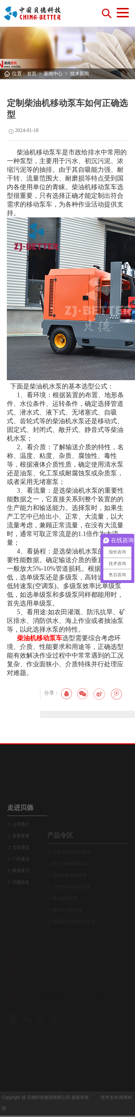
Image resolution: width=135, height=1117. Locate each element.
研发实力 (21, 895)
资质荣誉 (21, 860)
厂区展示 (21, 883)
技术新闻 (79, 73)
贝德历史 (21, 906)
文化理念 (21, 872)
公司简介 (21, 848)
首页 (31, 73)
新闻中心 (53, 73)
